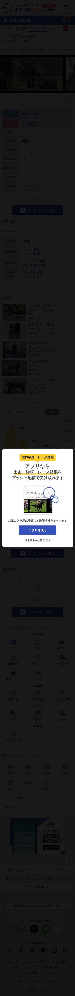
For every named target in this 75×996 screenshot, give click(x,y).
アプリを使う (38, 530)
